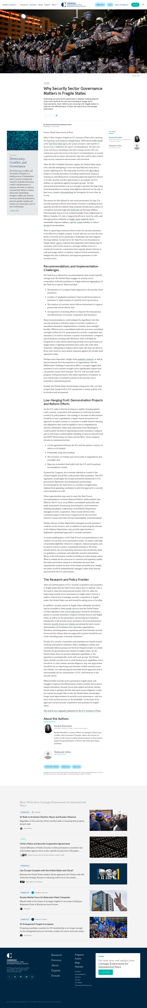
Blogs (77, 962)
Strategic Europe (41, 919)
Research (24, 5)
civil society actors (72, 611)
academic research (86, 359)
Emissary (33, 5)
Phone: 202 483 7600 (14, 972)
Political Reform (51, 767)
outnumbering (66, 192)
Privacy (77, 980)
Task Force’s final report (58, 143)
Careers (78, 977)
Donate (135, 5)
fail (90, 219)
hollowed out (76, 210)
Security (76, 767)
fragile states (74, 219)
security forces (58, 624)
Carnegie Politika (41, 892)
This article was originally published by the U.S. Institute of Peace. (72, 710)
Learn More (14, 210)
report (59, 243)
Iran (110, 5)
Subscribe (105, 972)
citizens (72, 624)
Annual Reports (80, 974)
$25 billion (94, 170)
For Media (78, 982)
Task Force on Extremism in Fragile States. (63, 140)
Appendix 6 (95, 281)
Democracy (100, 5)
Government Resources (83, 985)
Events (78, 958)
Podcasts (79, 966)
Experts (47, 5)
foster (80, 222)
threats (47, 225)
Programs (79, 954)
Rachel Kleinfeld (52, 125)
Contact (78, 971)
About (40, 5)
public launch (97, 140)
